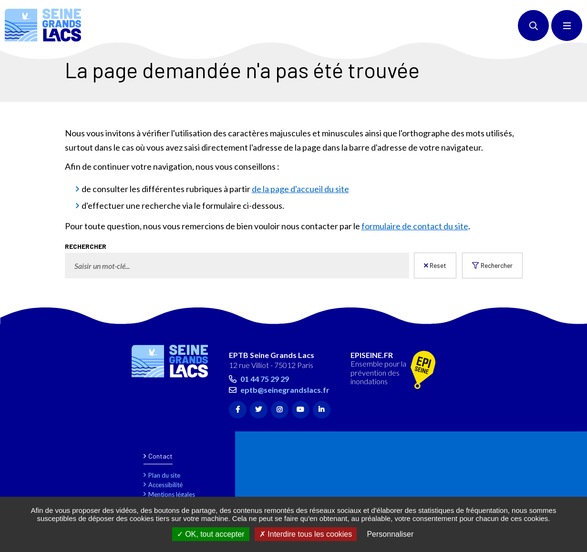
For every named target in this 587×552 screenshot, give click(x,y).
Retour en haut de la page (563, 319)
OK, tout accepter (211, 534)
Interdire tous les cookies (305, 534)
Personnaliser (390, 534)
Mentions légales (171, 494)
